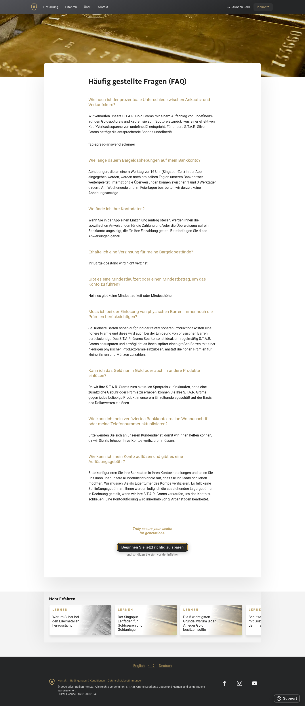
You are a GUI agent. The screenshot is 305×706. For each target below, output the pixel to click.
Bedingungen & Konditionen (87, 680)
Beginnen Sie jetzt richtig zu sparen (152, 547)
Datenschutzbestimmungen (125, 680)
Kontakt (62, 680)
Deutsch (165, 666)
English (139, 666)
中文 (151, 666)
